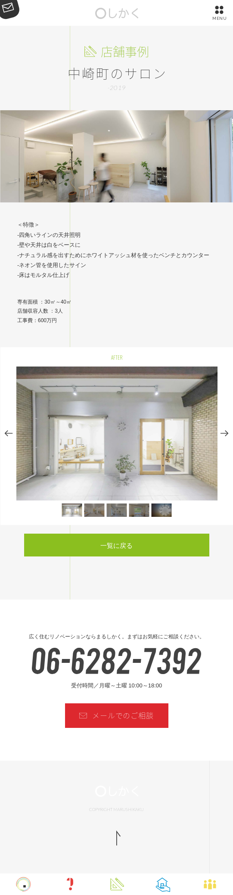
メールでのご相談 (123, 715)
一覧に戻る (116, 545)
